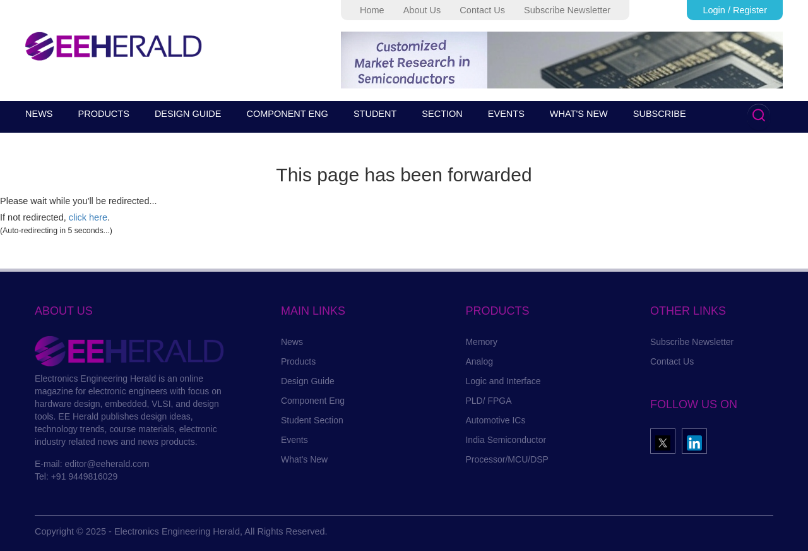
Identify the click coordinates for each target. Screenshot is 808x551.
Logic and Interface (502, 381)
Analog (479, 361)
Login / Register (735, 10)
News (292, 342)
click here (88, 217)
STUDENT (375, 114)
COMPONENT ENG (287, 114)
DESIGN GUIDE (188, 114)
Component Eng (313, 401)
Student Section (312, 420)
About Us (422, 10)
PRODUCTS (103, 114)
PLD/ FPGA (488, 401)
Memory (481, 342)
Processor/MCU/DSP (506, 459)
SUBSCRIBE (659, 114)
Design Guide (308, 381)
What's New (304, 459)
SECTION (442, 114)
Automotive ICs (495, 420)
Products (298, 361)
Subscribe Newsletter (567, 10)
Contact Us (482, 10)
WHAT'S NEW (579, 114)
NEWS (39, 114)
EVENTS (506, 114)
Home (372, 10)
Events (294, 440)
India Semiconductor (505, 440)
